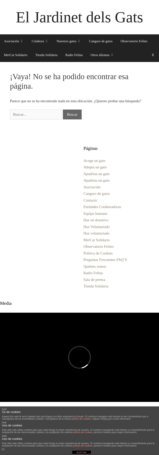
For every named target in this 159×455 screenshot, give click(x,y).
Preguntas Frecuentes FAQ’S (105, 260)
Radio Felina (74, 55)
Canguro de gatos (101, 41)
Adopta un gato (95, 167)
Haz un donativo (95, 220)
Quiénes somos (94, 266)
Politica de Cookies (98, 253)
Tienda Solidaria (46, 55)
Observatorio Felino (133, 41)
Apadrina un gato (96, 174)
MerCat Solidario (15, 55)
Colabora (42, 41)
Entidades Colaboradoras (102, 207)
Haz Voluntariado (96, 227)
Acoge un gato (94, 161)
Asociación (16, 41)
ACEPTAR (81, 452)
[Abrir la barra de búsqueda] (153, 55)
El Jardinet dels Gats (79, 17)
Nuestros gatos (71, 41)
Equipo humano (95, 213)
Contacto (90, 200)
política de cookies (81, 418)
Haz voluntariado (96, 233)
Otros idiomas (104, 55)
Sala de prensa (94, 280)
